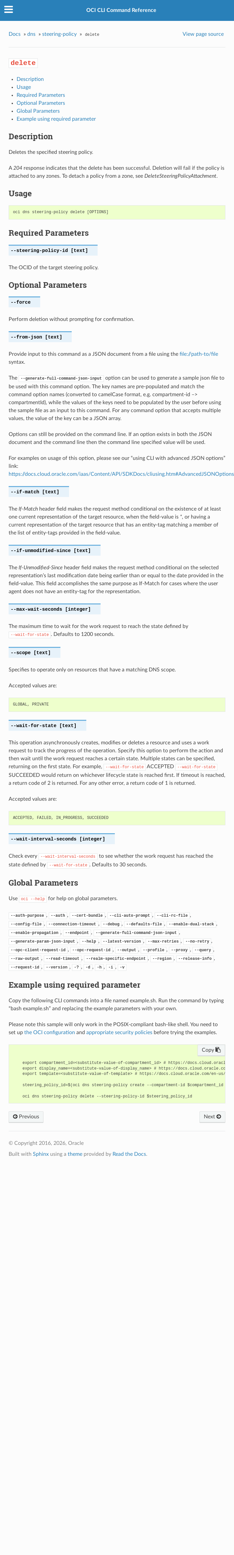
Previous (26, 1116)
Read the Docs (129, 1154)
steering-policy (59, 34)
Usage (24, 87)
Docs (15, 34)
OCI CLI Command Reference (121, 10)
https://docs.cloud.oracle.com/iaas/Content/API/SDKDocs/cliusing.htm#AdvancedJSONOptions (121, 474)
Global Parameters (38, 111)
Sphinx (41, 1154)
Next (212, 1116)
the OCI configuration (49, 1032)
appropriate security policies (119, 1032)
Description (30, 79)
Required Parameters (41, 95)
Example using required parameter (56, 119)
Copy (211, 1050)
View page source (203, 34)
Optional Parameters (41, 103)
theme (75, 1154)
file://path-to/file (199, 354)
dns (31, 34)
